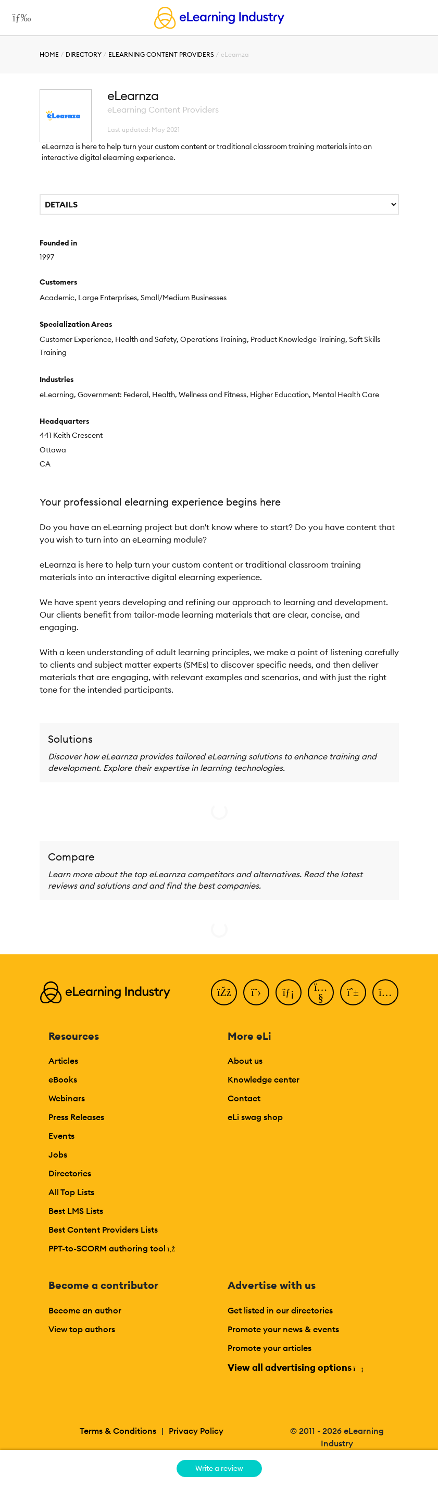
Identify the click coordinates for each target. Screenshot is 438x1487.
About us (245, 1060)
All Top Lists (71, 1192)
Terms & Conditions (118, 1430)
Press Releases (76, 1117)
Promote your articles (269, 1348)
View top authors (81, 1329)
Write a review (219, 1468)
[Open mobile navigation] (19, 17)
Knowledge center (263, 1079)
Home (49, 54)
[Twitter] (256, 992)
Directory (84, 54)
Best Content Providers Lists (103, 1229)
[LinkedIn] (289, 992)
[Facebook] (224, 992)
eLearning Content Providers (161, 54)
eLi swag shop (255, 1117)
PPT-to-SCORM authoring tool (112, 1248)
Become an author (84, 1310)
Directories (69, 1173)
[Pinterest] (353, 992)
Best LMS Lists (75, 1211)
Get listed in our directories (280, 1310)
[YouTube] (321, 992)
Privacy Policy (196, 1430)
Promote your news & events (283, 1329)
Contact (244, 1098)
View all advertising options (295, 1367)
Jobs (57, 1154)
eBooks (62, 1079)
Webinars (66, 1098)
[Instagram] (385, 992)
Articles (63, 1060)
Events (61, 1135)
